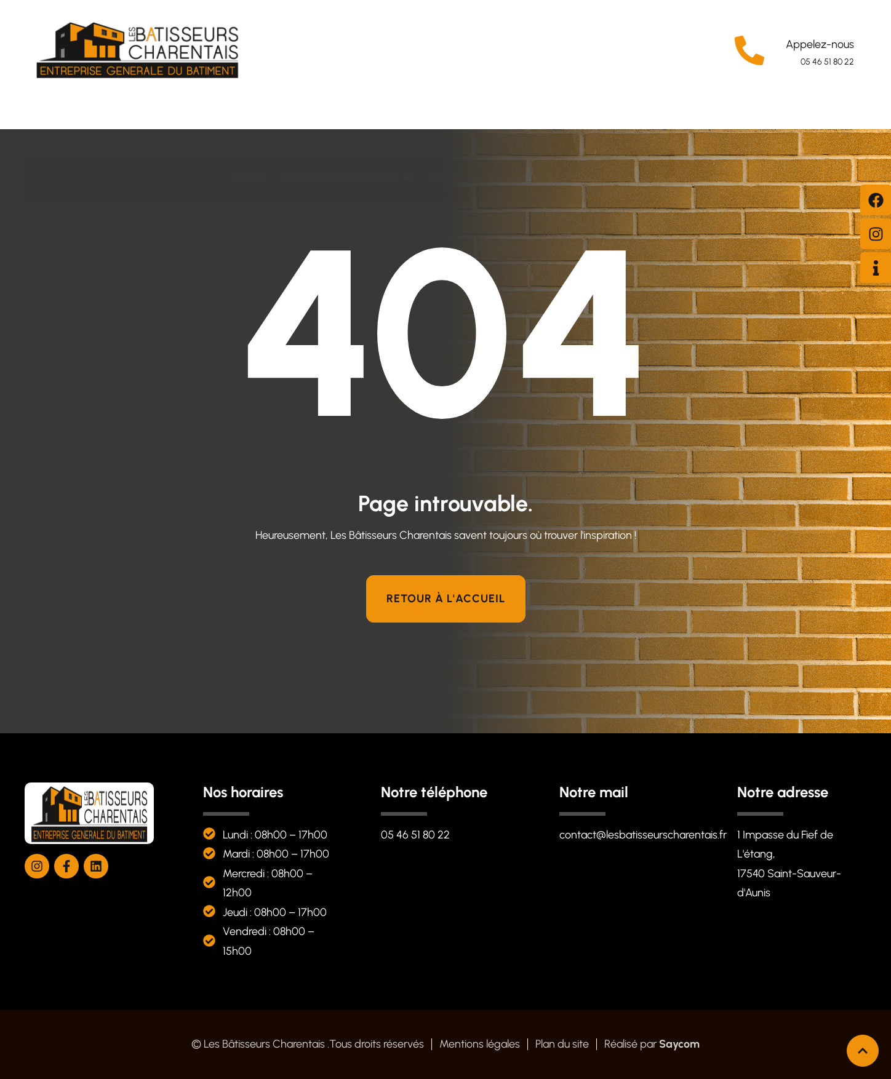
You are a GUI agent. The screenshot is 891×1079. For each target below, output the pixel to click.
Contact (653, 128)
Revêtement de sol (565, 129)
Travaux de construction (347, 129)
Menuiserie (462, 129)
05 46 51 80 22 (827, 62)
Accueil (249, 128)
